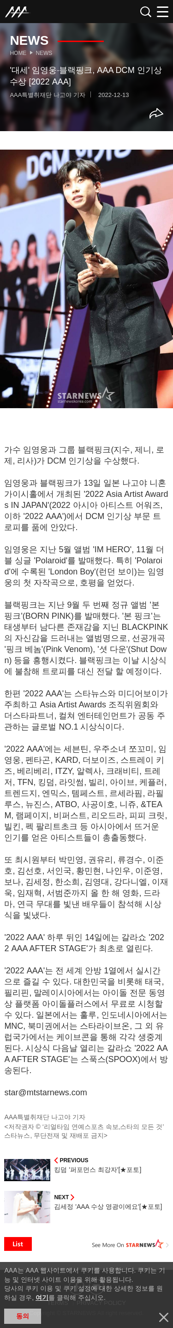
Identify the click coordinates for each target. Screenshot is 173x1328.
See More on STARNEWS (130, 1244)
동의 (22, 1316)
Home (18, 53)
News (44, 53)
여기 (42, 1297)
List (18, 1244)
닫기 (163, 1317)
